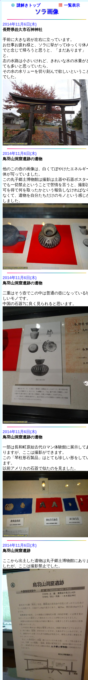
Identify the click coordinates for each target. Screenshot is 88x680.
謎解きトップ (25, 5)
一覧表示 (69, 5)
